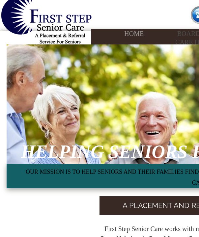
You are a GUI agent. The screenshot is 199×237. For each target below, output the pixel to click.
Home (134, 33)
